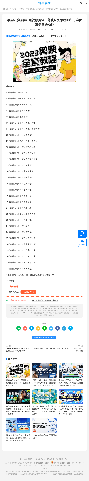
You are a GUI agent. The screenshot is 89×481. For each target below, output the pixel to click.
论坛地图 (79, 463)
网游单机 (56, 465)
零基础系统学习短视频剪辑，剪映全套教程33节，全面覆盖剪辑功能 (18, 382)
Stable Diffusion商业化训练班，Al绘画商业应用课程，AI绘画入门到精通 (24, 349)
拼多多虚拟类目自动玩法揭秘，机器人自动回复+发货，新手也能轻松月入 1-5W (18, 437)
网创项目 (53, 30)
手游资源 (42, 465)
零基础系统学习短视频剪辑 (18, 36)
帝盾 (68, 465)
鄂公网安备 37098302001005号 (63, 463)
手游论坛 (35, 465)
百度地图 (15, 463)
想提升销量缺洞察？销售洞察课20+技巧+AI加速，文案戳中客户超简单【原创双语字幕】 (44, 382)
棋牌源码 (63, 465)
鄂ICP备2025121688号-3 (42, 463)
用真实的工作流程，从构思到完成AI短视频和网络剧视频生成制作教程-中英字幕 (71, 382)
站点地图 (21, 463)
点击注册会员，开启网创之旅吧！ (45, 300)
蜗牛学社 (44, 3)
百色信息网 (27, 465)
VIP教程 (21, 9)
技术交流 (49, 465)
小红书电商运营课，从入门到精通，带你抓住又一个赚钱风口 (64, 349)
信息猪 (45, 468)
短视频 (45, 30)
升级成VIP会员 (28, 292)
